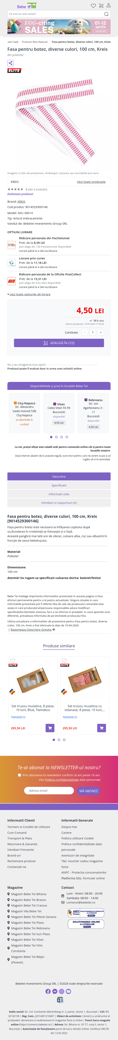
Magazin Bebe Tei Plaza (25, 922)
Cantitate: (71, 332)
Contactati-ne (16, 867)
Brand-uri (14, 855)
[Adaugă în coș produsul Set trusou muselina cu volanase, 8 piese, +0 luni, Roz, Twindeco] (101, 728)
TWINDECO (18, 717)
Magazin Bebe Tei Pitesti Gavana (31, 917)
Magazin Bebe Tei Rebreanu (28, 928)
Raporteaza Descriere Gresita (33, 630)
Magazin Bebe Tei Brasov (26, 900)
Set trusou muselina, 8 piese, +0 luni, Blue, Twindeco (33, 708)
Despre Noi (69, 827)
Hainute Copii (10, 42)
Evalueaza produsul (20, 194)
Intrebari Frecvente (20, 850)
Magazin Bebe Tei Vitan (25, 939)
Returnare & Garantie (22, 844)
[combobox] (59, 14)
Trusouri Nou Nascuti (35, 42)
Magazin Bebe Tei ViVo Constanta (25, 948)
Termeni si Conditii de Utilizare (28, 827)
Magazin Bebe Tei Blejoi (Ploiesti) (25, 959)
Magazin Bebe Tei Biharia (26, 894)
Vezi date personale (70, 780)
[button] (51, 437)
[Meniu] (10, 5)
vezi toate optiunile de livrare (28, 294)
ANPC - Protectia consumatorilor (84, 872)
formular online (94, 878)
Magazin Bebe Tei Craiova (27, 905)
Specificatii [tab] (59, 485)
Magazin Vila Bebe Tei (24, 911)
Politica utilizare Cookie (77, 838)
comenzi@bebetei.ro (80, 902)
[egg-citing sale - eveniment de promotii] (59, 26)
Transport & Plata (19, 838)
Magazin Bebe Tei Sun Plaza (28, 934)
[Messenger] (54, 991)
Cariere (66, 833)
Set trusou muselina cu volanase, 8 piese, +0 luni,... (85, 708)
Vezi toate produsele (91, 182)
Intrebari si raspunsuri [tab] (59, 503)
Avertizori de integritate (77, 855)
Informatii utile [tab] (59, 494)
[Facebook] (48, 991)
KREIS (21, 201)
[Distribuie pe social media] (10, 63)
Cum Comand (17, 833)
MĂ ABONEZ (88, 791)
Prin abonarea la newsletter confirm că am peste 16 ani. (61, 775)
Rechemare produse (21, 861)
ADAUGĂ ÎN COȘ (59, 343)
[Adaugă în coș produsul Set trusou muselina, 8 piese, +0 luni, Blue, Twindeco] (50, 728)
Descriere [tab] (59, 476)
